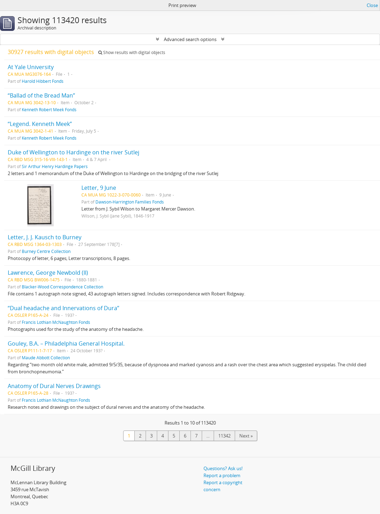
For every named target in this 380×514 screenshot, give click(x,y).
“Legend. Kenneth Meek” (40, 124)
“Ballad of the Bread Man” (41, 95)
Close (372, 5)
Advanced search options (190, 39)
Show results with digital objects (131, 52)
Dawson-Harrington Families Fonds (129, 202)
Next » (246, 436)
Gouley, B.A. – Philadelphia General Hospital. (66, 343)
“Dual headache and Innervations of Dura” (63, 308)
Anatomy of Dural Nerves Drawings (54, 386)
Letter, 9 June (98, 188)
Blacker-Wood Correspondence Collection (62, 286)
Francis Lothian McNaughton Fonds (56, 322)
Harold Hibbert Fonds (43, 81)
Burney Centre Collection (46, 251)
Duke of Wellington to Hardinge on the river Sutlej (73, 152)
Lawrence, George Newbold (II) (48, 272)
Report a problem (222, 475)
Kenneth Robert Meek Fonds (49, 109)
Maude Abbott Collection (46, 357)
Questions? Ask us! (223, 468)
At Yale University (31, 67)
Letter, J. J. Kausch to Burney (44, 237)
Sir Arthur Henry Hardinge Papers (55, 166)
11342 (224, 436)
